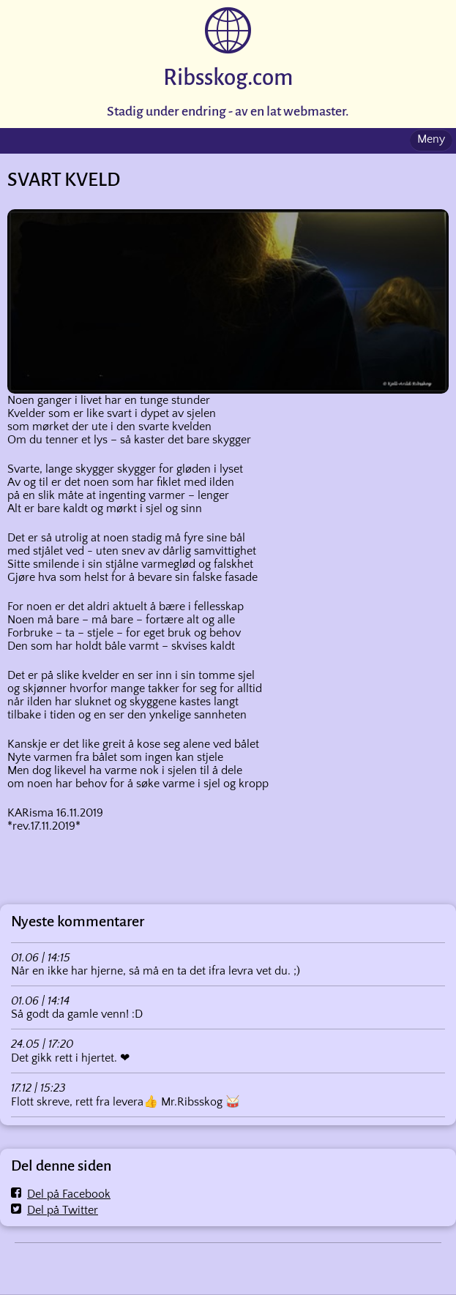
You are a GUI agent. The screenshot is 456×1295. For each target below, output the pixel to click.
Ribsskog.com (228, 78)
